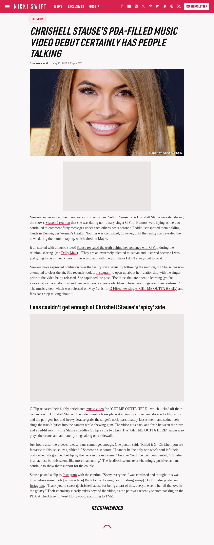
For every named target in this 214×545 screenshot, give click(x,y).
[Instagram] (136, 7)
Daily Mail (69, 253)
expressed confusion (64, 267)
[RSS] (179, 7)
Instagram (103, 272)
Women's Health (72, 233)
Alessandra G (40, 63)
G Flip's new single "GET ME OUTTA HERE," (143, 289)
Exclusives (76, 6)
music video (95, 409)
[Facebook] (122, 7)
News (58, 6)
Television (37, 19)
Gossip (94, 6)
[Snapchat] (165, 7)
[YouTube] (129, 7)
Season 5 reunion (58, 223)
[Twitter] (143, 7)
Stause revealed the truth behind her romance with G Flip (117, 248)
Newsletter (196, 6)
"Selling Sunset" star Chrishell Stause (133, 217)
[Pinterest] (150, 7)
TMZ (109, 496)
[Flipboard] (158, 7)
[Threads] (172, 7)
